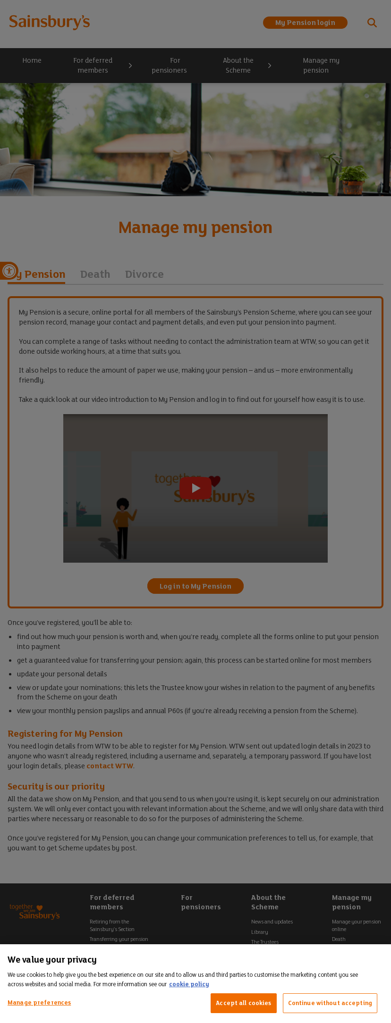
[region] (195, 983)
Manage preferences (39, 1002)
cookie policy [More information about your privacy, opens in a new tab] (189, 984)
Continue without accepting (330, 1003)
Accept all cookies (243, 1003)
